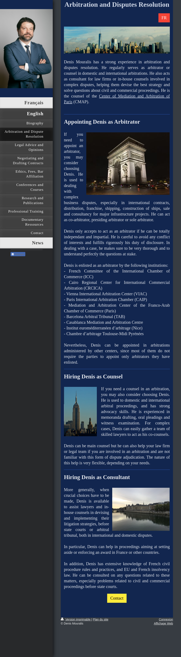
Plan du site (100, 619)
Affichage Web (163, 623)
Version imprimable (76, 619)
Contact (116, 598)
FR (164, 17)
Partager (17, 254)
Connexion (166, 619)
